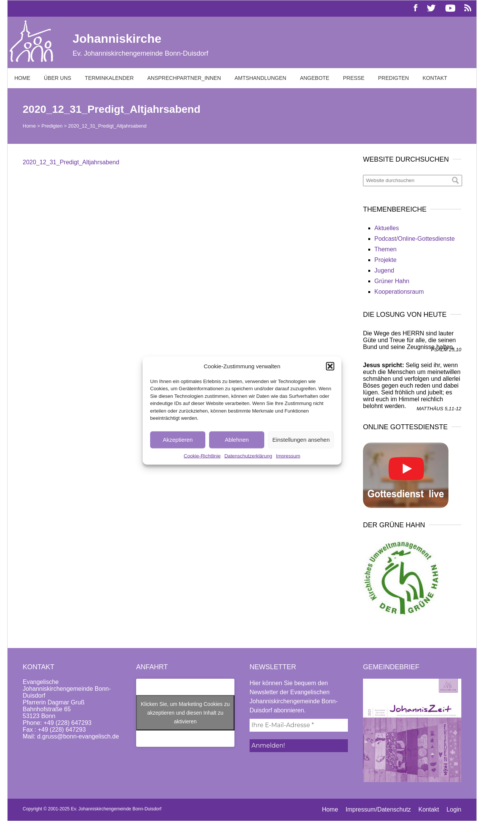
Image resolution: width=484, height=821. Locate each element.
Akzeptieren (177, 439)
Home (22, 78)
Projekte (385, 260)
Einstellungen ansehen (301, 439)
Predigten (393, 78)
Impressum (288, 455)
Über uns (57, 78)
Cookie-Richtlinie (202, 455)
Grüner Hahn (392, 281)
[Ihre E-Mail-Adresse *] (299, 725)
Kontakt (434, 78)
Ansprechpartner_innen (184, 78)
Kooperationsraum (399, 291)
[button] (330, 366)
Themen (385, 249)
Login (454, 809)
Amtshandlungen (260, 78)
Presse (354, 78)
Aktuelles (386, 228)
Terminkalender (109, 78)
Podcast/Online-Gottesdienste (414, 238)
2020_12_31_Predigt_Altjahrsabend (71, 162)
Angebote (314, 78)
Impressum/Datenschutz (378, 809)
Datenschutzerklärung (248, 455)
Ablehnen (236, 439)
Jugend (384, 270)
